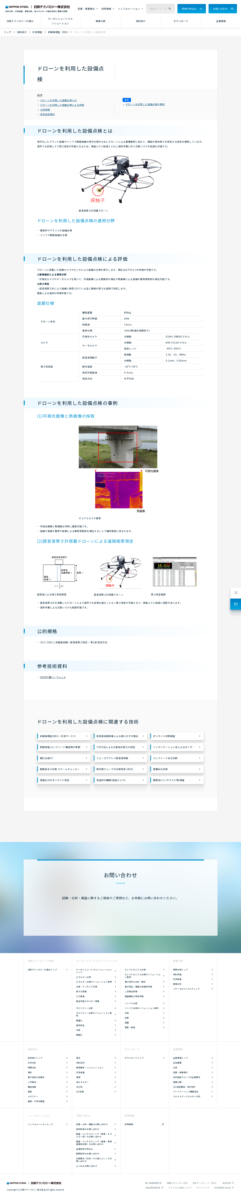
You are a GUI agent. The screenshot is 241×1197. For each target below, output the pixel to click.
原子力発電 (81, 991)
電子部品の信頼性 (36, 1077)
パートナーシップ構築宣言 (185, 1091)
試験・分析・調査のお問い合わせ (92, 1124)
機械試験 (32, 1086)
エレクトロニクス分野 (135, 969)
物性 (30, 1072)
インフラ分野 (131, 1003)
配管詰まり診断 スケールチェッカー (60, 769)
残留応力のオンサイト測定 (54, 780)
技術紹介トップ (35, 1057)
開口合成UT (46, 758)
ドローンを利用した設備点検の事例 (144, 104)
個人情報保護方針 (153, 1182)
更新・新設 (130, 1027)
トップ (7, 32)
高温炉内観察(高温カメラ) (111, 780)
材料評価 (177, 974)
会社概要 (177, 1062)
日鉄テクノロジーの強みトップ (42, 969)
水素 (78, 1030)
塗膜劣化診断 (160, 769)
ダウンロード (180, 21)
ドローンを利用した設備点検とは (57, 100)
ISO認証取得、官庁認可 (184, 1086)
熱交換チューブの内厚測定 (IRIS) (115, 769)
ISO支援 (80, 1091)
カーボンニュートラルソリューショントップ (94, 971)
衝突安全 (80, 1025)
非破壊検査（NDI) (58, 32)
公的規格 (44, 109)
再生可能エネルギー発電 (87, 1001)
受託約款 (226, 1182)
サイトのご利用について (180, 1187)
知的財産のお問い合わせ (87, 1129)
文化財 (79, 1086)
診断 (127, 1017)
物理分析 (32, 1067)
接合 (78, 1057)
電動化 (79, 1034)
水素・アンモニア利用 (86, 986)
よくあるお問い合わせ (86, 1165)
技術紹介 (141, 21)
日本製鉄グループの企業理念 (186, 1077)
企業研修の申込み (84, 1148)
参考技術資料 (46, 114)
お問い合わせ (220, 8)
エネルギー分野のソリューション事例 (94, 981)
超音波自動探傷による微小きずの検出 (117, 736)
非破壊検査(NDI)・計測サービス (58, 736)
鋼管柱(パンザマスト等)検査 (169, 780)
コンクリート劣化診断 (165, 758)
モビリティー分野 (84, 1008)
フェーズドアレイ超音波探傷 (112, 758)
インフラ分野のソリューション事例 (142, 1008)
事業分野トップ (180, 969)
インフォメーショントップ (40, 1124)
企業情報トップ (180, 1057)
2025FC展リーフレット (53, 677)
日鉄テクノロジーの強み (20, 21)
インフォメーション (129, 8)
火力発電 (80, 996)
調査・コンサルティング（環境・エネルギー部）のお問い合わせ (94, 1135)
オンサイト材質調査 (164, 736)
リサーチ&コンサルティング (186, 988)
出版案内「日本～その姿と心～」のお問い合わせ (94, 1159)
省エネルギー (82, 1082)
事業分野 (101, 21)
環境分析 (177, 983)
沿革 (175, 1067)
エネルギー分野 (83, 977)
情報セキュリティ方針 (177, 1182)
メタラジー (33, 1096)
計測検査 (37, 32)
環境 (78, 1077)
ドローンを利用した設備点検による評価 (61, 105)
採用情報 (106, 8)
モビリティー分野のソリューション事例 (94, 1014)
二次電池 (32, 1082)
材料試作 (80, 1062)
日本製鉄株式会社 (222, 1187)
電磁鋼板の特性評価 (134, 996)
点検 (127, 1012)
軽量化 (79, 1020)
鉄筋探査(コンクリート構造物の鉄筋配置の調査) (65, 747)
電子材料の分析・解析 (135, 981)
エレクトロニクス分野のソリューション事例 (143, 975)
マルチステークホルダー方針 (187, 1096)
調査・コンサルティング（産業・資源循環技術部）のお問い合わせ (94, 1142)
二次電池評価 (131, 991)
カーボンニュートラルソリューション (60, 21)
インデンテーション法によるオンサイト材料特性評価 (178, 747)
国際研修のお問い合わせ (87, 1153)
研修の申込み (189, 8)
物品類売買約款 (153, 1187)
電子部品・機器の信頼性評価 (138, 986)
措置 (127, 1022)
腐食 (30, 1091)
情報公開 (177, 1082)
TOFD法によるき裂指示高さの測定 (116, 747)
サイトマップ (203, 1187)
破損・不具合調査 (36, 1101)
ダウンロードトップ (134, 1057)
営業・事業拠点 (86, 8)
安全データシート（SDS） (205, 1182)
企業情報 (221, 21)
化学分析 (32, 1062)
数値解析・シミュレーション (90, 1067)
